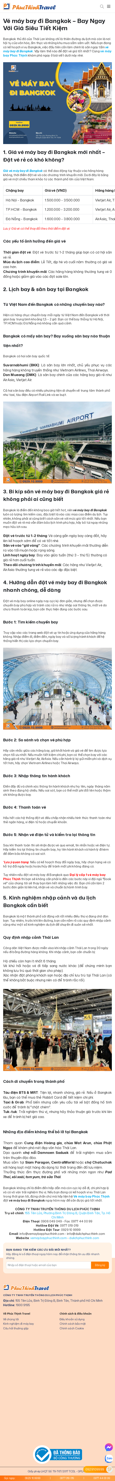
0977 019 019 (67, 1478)
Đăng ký (100, 1265)
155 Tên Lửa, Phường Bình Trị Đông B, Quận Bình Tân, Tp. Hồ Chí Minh (68, 1215)
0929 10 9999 (33, 1478)
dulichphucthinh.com (84, 1238)
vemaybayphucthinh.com (48, 1238)
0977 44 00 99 (102, 1478)
